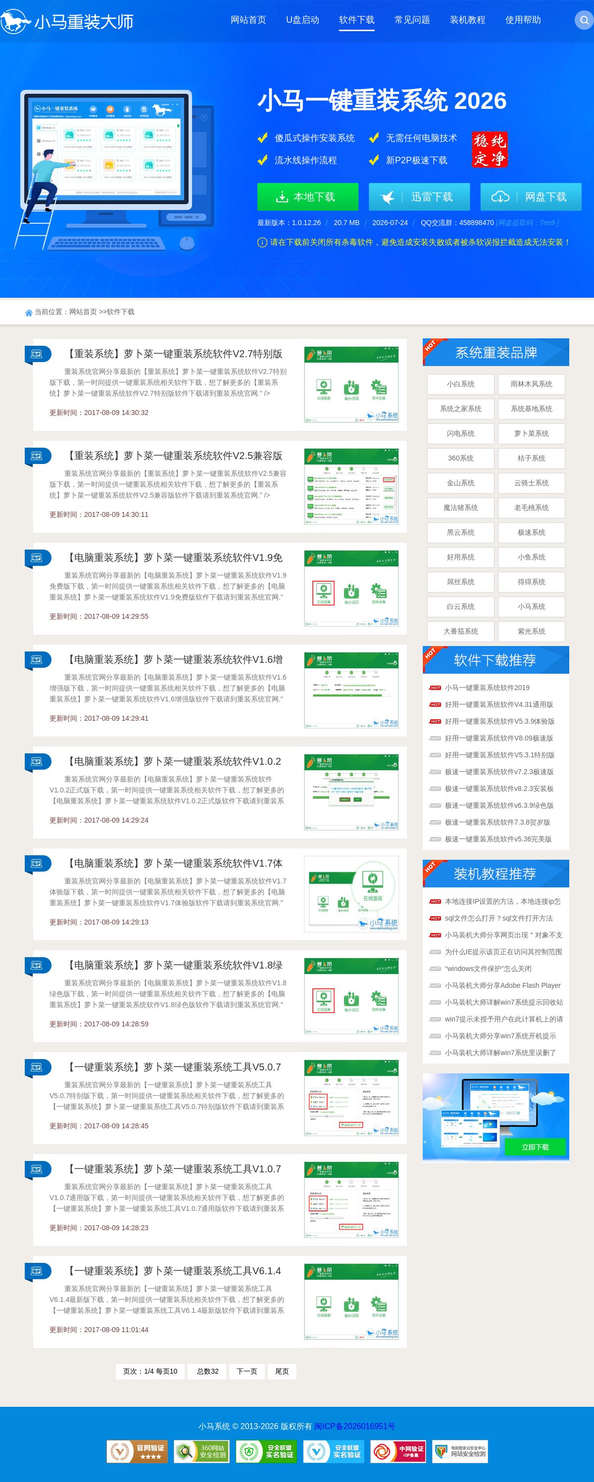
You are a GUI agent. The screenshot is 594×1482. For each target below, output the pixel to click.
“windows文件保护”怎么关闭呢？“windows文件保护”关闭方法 (495, 969)
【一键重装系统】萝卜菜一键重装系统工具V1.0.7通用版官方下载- (172, 1172)
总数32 (206, 1371)
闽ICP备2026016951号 (355, 1426)
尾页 (282, 1371)
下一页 (247, 1371)
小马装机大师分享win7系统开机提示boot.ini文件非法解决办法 (500, 1037)
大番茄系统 (461, 631)
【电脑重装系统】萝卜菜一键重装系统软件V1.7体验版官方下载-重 (173, 867)
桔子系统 (531, 458)
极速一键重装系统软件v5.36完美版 (498, 839)
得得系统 (531, 582)
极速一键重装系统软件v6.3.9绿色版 (499, 805)
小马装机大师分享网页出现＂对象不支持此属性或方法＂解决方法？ (504, 936)
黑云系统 (461, 532)
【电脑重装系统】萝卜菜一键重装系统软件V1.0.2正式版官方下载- (172, 765)
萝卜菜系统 (531, 433)
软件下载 (357, 20)
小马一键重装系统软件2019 (487, 688)
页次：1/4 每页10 (150, 1371)
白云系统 (461, 606)
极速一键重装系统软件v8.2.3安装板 (499, 788)
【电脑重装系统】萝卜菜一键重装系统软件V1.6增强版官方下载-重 (173, 663)
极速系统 (531, 532)
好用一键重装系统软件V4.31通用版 (499, 704)
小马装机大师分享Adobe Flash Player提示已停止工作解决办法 (503, 986)
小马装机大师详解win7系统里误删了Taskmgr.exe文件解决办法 (500, 1054)
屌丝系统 (461, 582)
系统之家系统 (461, 409)
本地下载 (314, 196)
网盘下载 (546, 196)
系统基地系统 (531, 409)
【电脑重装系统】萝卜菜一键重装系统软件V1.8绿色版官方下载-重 (173, 968)
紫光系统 (531, 631)
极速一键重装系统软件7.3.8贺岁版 (497, 822)
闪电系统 (461, 433)
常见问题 (412, 20)
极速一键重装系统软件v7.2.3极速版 (499, 772)
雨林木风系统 (531, 384)
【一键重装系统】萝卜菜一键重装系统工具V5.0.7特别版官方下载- (172, 1070)
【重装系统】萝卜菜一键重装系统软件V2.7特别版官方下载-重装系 (173, 357)
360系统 (460, 458)
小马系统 (531, 606)
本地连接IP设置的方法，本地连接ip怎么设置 (503, 902)
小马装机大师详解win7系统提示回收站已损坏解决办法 (504, 1003)
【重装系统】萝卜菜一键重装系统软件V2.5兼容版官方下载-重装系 (173, 459)
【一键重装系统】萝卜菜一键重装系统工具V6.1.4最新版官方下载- (172, 1274)
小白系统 (461, 384)
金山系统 (461, 483)
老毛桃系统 (531, 507)
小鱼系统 (531, 557)
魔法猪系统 (461, 507)
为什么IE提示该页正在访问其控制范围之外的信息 (503, 953)
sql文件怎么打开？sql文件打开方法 (499, 918)
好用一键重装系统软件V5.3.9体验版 (500, 721)
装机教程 (468, 20)
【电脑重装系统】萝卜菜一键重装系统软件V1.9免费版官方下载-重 (173, 561)
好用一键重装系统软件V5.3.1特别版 (500, 755)
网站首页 (248, 20)
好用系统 (461, 557)
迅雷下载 (432, 196)
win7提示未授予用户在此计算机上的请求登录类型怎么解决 (504, 1020)
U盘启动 (302, 20)
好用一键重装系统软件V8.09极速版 (499, 738)
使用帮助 (523, 20)
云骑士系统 (531, 483)
